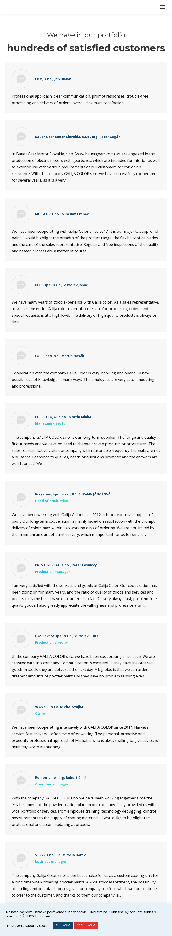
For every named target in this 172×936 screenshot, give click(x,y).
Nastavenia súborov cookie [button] (28, 925)
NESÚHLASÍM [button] (86, 925)
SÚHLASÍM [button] (63, 925)
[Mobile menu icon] (162, 7)
